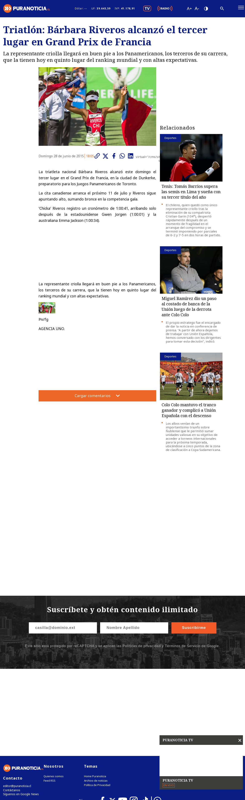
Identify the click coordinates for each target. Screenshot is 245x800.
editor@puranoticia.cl (16, 701)
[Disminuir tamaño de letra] (196, 9)
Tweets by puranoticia (182, 681)
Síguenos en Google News (20, 710)
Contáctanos (11, 705)
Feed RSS (49, 695)
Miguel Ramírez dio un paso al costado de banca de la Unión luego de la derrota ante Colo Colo (189, 308)
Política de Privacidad (97, 700)
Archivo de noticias (96, 695)
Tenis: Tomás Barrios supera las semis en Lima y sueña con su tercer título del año (191, 193)
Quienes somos (54, 691)
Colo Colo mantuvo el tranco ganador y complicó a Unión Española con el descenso (189, 412)
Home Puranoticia (95, 691)
